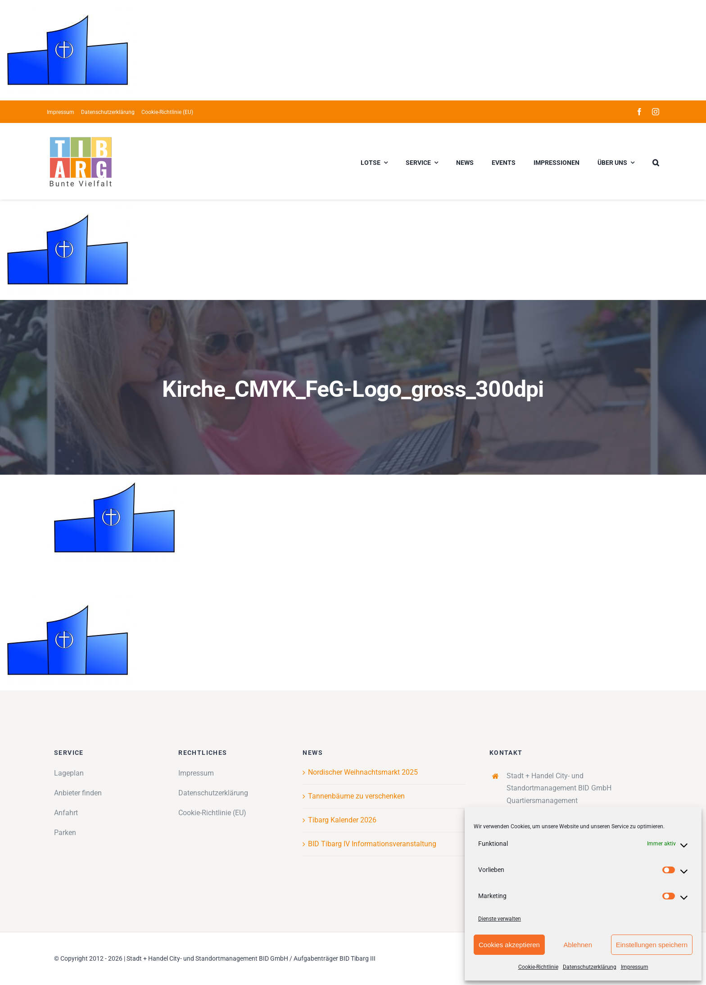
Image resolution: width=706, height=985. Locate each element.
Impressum (634, 967)
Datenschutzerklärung (589, 967)
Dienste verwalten (499, 919)
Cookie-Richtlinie (538, 967)
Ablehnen (578, 945)
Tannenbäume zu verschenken (356, 796)
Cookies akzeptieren (509, 945)
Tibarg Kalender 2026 (342, 820)
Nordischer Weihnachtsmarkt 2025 (363, 772)
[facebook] (639, 111)
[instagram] (655, 111)
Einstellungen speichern (652, 945)
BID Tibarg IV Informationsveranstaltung (372, 844)
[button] (655, 161)
